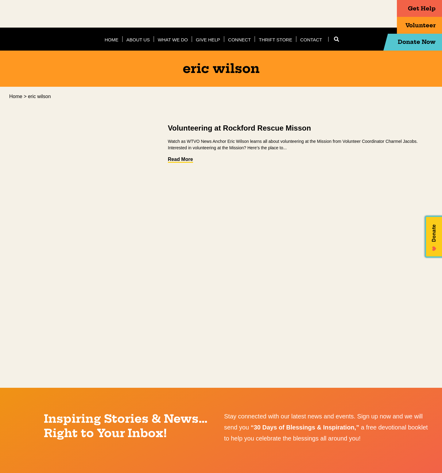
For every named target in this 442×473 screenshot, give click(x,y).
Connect (239, 39)
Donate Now (406, 42)
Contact (311, 39)
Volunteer (411, 25)
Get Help (413, 8)
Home (111, 39)
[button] (336, 39)
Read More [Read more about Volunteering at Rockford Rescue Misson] (180, 159)
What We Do (173, 39)
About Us (138, 39)
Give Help (208, 39)
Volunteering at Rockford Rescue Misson (239, 128)
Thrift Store (275, 39)
